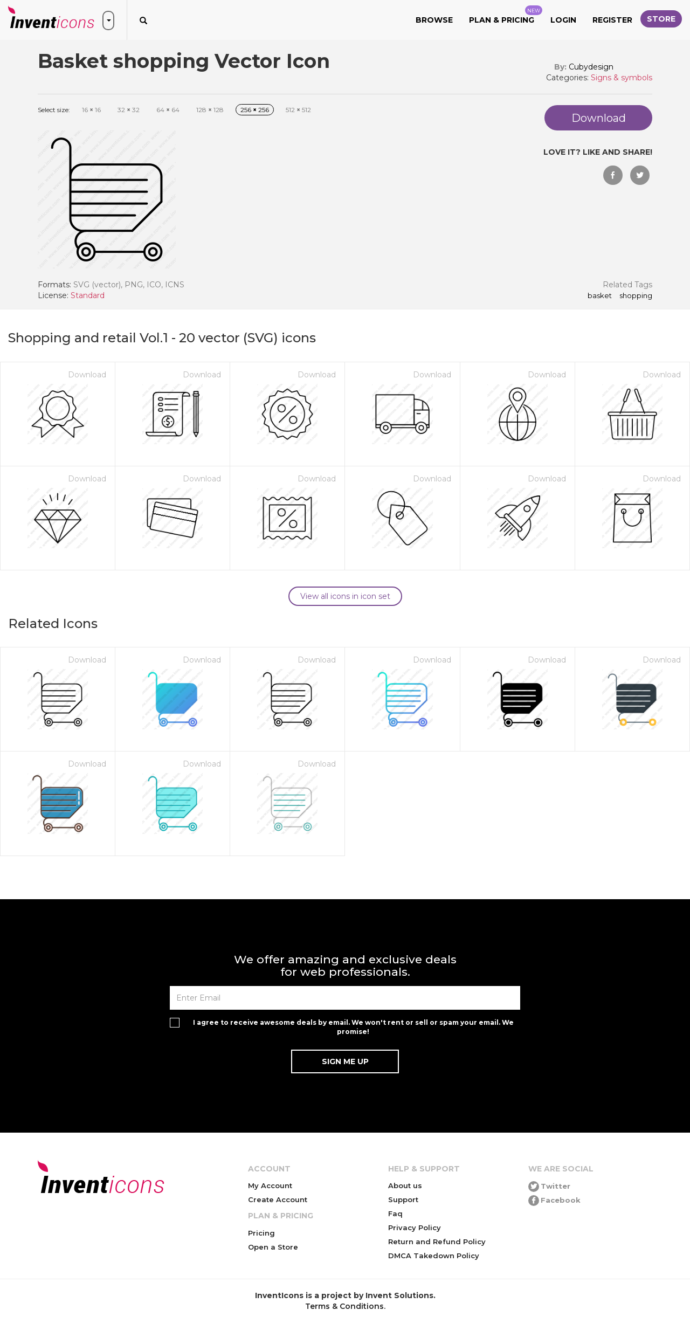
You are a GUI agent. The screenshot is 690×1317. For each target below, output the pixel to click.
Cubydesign (591, 67)
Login (563, 20)
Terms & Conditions (344, 1306)
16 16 (91, 110)
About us (405, 1185)
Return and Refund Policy (437, 1241)
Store (661, 19)
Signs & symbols (621, 77)
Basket (600, 296)
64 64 (168, 110)
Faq (395, 1213)
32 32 (129, 110)
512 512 (298, 110)
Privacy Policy (414, 1227)
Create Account (277, 1199)
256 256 (254, 110)
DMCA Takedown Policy (433, 1255)
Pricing (261, 1233)
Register (612, 20)
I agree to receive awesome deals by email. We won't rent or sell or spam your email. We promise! (353, 1027)
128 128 (210, 110)
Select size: (54, 110)
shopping (635, 296)
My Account (270, 1185)
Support (403, 1199)
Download (87, 375)
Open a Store (273, 1247)
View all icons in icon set (345, 596)
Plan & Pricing (505, 15)
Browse (434, 20)
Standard (88, 295)
